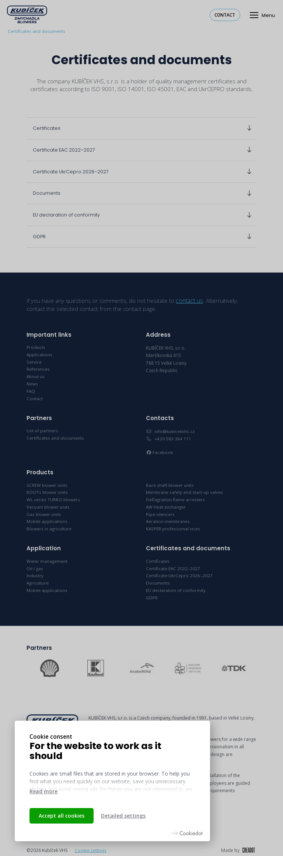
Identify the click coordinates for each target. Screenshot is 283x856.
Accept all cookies (61, 815)
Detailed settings (123, 815)
